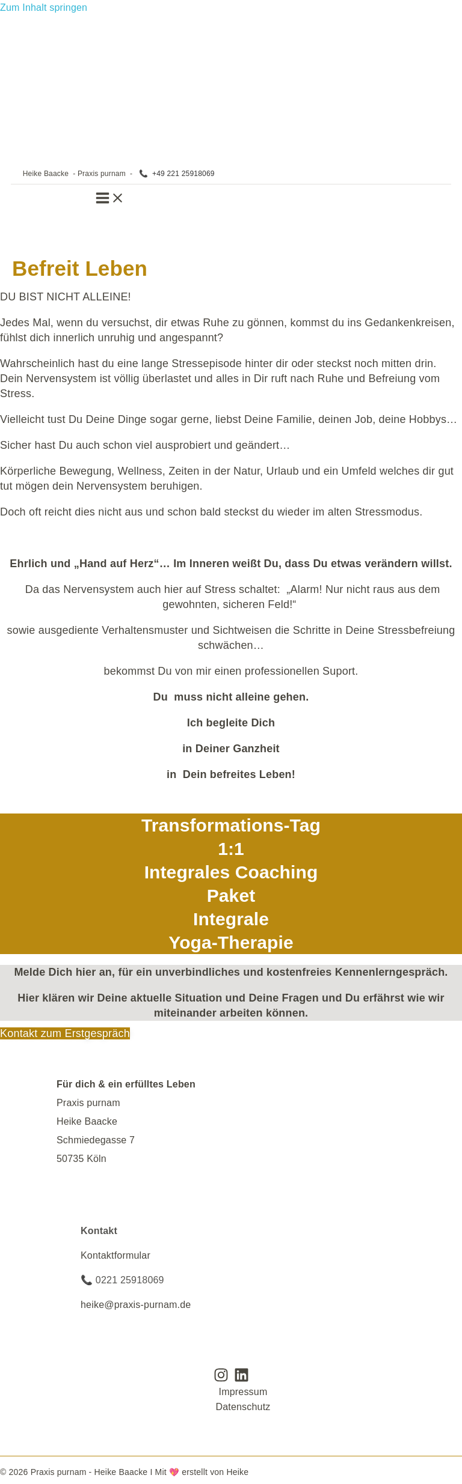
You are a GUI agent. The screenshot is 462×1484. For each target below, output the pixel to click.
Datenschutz (242, 1407)
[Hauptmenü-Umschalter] (110, 200)
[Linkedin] (241, 1379)
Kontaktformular (115, 1255)
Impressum (243, 1392)
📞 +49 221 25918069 (177, 173)
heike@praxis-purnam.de (136, 1305)
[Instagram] (221, 1379)
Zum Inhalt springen (43, 7)
